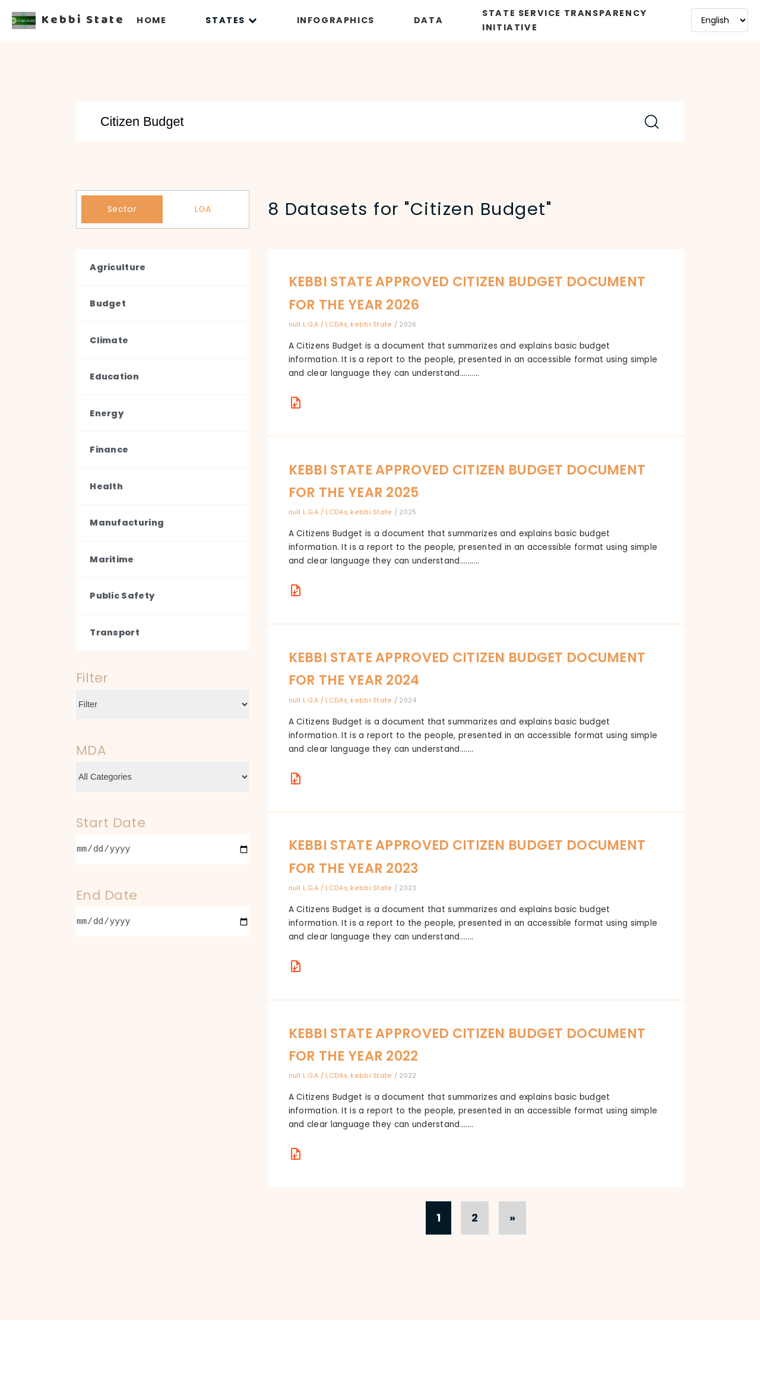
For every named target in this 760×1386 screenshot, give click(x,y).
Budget (108, 303)
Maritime (112, 559)
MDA (91, 750)
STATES (231, 20)
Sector (122, 209)
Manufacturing (127, 523)
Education (114, 376)
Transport (115, 632)
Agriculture (117, 267)
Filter (92, 678)
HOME (151, 20)
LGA (203, 209)
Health (106, 486)
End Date (106, 895)
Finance (109, 449)
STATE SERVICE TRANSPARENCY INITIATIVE (564, 20)
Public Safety (122, 596)
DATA (428, 20)
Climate (109, 340)
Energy (107, 413)
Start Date (110, 823)
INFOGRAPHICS (336, 20)
